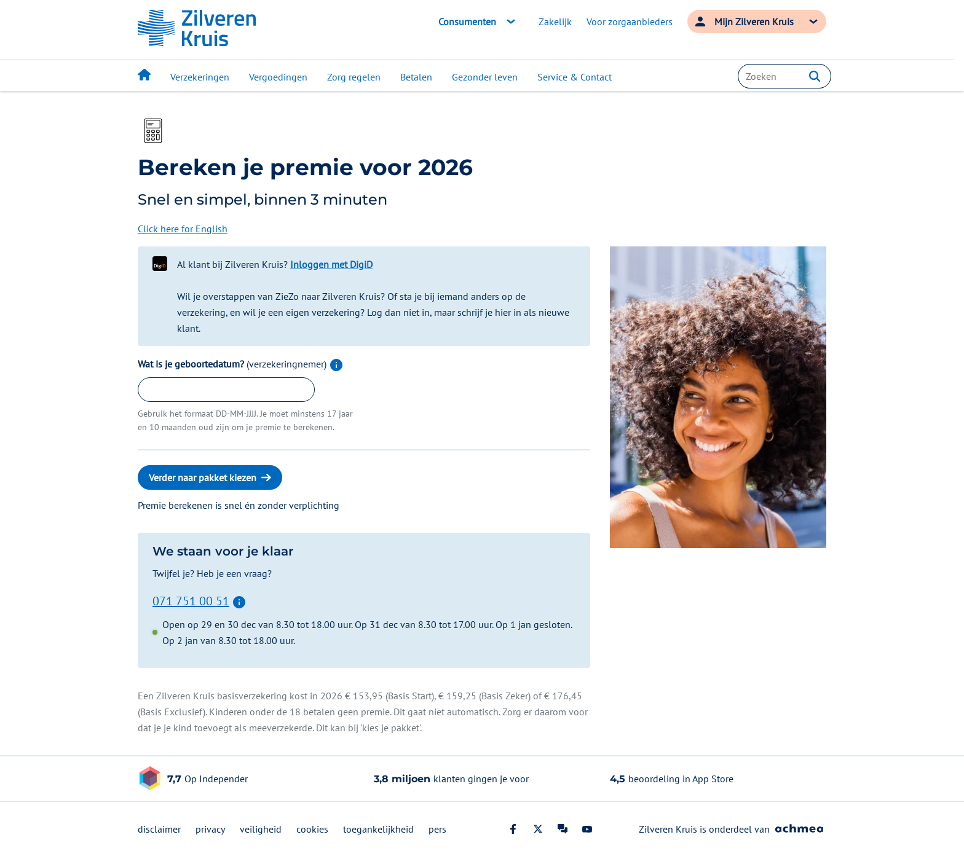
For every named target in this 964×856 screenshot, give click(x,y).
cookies (312, 829)
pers (437, 829)
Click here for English (182, 228)
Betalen (416, 77)
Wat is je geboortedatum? (241, 364)
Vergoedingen (278, 77)
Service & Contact (574, 77)
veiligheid (261, 829)
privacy (210, 829)
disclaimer (159, 829)
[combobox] (784, 76)
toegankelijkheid (378, 829)
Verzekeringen (199, 77)
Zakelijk (555, 21)
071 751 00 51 (190, 600)
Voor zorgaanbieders (630, 21)
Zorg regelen (354, 77)
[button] (814, 76)
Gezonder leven (485, 77)
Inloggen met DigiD (331, 264)
